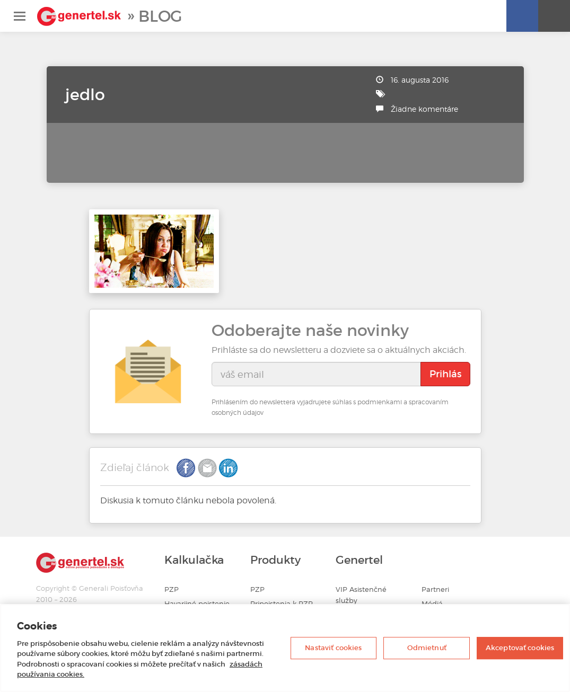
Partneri (435, 589)
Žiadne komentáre (424, 108)
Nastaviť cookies (333, 647)
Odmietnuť (426, 647)
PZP (171, 589)
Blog (160, 16)
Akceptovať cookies (520, 647)
